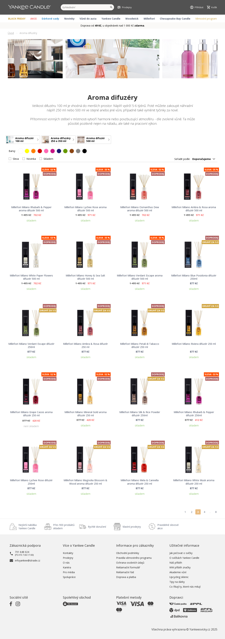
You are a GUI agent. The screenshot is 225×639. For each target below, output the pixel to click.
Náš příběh (175, 562)
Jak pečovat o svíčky (181, 553)
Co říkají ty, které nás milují (184, 586)
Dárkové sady (50, 18)
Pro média (69, 572)
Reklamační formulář (128, 567)
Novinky (69, 18)
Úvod (11, 33)
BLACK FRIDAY (16, 18)
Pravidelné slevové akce (168, 526)
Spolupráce (69, 577)
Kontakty (68, 553)
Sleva (16, 158)
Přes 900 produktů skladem (64, 526)
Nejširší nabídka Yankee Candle (27, 526)
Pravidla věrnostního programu (134, 557)
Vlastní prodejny (132, 526)
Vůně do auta (88, 18)
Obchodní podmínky (127, 553)
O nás (66, 562)
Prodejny (68, 557)
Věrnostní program (206, 18)
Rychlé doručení (97, 526)
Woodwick (132, 18)
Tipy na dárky (177, 581)
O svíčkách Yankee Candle (184, 557)
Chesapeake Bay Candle (175, 18)
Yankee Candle (111, 18)
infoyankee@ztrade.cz (27, 560)
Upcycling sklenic (179, 577)
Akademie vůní (177, 572)
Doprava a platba (126, 577)
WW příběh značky (180, 567)
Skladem (48, 158)
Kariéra (67, 567)
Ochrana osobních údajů (130, 562)
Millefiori (149, 18)
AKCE (33, 18)
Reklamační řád (125, 572)
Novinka (31, 158)
